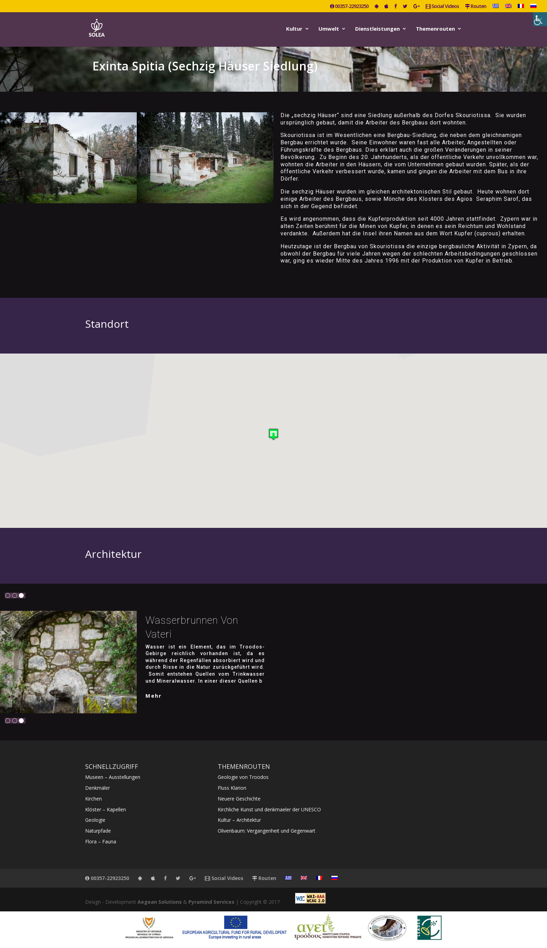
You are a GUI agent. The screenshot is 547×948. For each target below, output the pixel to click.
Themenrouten (435, 29)
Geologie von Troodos (243, 777)
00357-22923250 (349, 6)
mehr (153, 695)
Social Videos (442, 6)
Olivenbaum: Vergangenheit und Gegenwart (266, 830)
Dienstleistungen (377, 29)
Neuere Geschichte (239, 798)
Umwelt (329, 29)
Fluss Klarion (232, 787)
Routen (475, 6)
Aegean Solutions (159, 901)
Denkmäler (97, 787)
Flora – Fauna (100, 841)
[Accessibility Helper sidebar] (540, 19)
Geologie (95, 820)
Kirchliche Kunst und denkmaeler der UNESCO (269, 809)
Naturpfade (98, 830)
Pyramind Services (211, 901)
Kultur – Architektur (239, 820)
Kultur (294, 29)
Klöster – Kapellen (105, 809)
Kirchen (93, 798)
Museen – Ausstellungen (112, 777)
